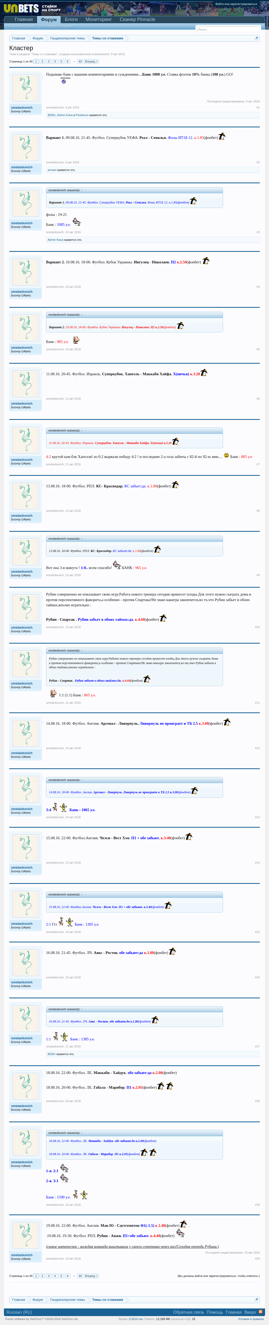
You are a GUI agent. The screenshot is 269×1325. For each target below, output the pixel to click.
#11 (257, 702)
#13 (257, 817)
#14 (257, 862)
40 (80, 61)
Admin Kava (65, 115)
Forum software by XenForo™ (41, 1319)
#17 (257, 1046)
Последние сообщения (57, 26)
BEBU (51, 115)
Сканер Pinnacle (137, 19)
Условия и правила (250, 1319)
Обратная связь (188, 1312)
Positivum (82, 115)
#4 (258, 286)
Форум (49, 19)
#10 (257, 627)
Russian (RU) (19, 1312)
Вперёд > (91, 61)
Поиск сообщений (22, 26)
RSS (260, 1311)
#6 (258, 398)
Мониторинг (99, 19)
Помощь (215, 1312)
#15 (257, 931)
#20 (257, 1258)
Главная (24, 19)
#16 (257, 977)
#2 (258, 162)
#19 (257, 1204)
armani (52, 169)
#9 (258, 575)
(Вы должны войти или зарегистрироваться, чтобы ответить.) (219, 1275)
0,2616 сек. (136, 1319)
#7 (258, 464)
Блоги (71, 19)
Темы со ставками (44, 54)
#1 (258, 107)
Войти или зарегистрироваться (236, 4)
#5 (258, 349)
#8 (258, 510)
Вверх (250, 1312)
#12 (257, 748)
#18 (257, 1101)
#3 (258, 232)
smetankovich (100, 54)
